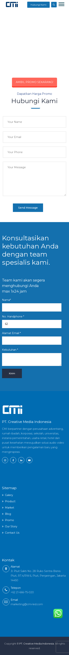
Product (10, 501)
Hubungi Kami (38, 4)
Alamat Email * (31, 338)
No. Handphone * (31, 321)
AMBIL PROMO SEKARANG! (34, 82)
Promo (9, 520)
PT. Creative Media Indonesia (36, 643)
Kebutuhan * (31, 357)
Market (9, 507)
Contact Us (12, 532)
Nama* (31, 305)
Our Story (11, 526)
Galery (9, 495)
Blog (8, 514)
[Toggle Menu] (61, 4)
